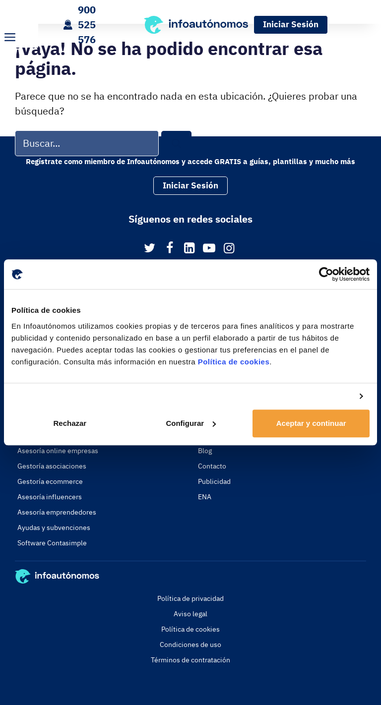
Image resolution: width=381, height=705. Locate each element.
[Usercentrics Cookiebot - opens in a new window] (326, 274)
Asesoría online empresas (57, 450)
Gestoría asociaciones (51, 466)
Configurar (191, 423)
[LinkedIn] (189, 248)
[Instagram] (229, 248)
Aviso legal (190, 613)
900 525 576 (87, 24)
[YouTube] (209, 248)
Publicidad (214, 481)
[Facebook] (169, 248)
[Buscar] (176, 143)
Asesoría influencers (49, 496)
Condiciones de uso (190, 644)
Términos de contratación (190, 659)
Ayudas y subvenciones (53, 527)
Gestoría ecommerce (50, 481)
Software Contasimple (52, 542)
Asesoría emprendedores (56, 512)
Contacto (212, 466)
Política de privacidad (190, 598)
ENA (204, 496)
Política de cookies (234, 361)
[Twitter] (149, 248)
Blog (205, 450)
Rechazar (69, 423)
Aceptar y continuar (311, 423)
